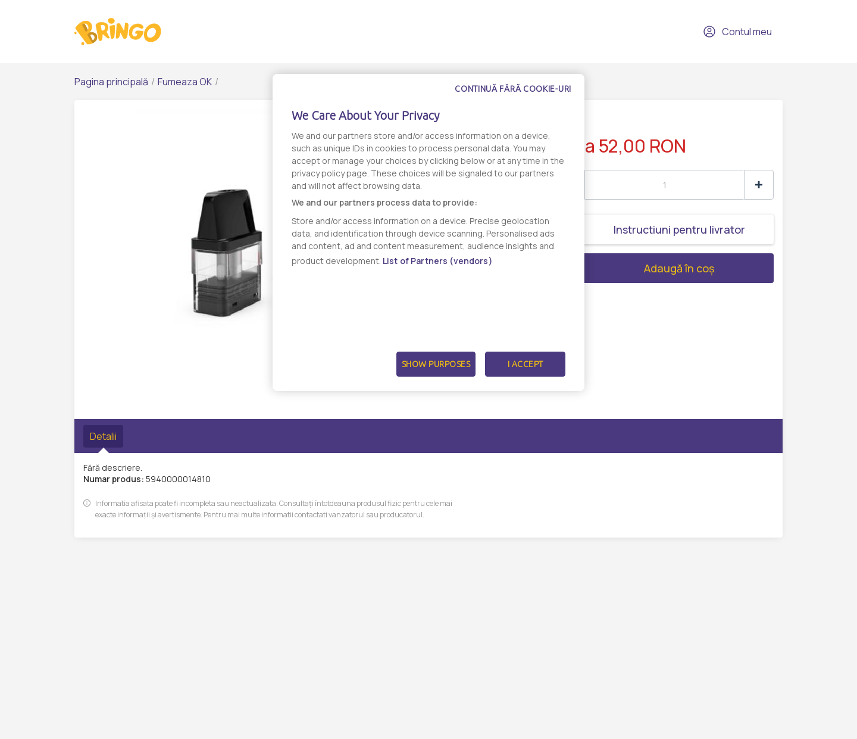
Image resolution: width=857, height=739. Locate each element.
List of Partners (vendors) (438, 260)
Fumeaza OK (185, 81)
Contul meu (737, 31)
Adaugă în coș (635, 268)
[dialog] (428, 232)
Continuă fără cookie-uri (513, 89)
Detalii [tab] (103, 436)
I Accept (525, 364)
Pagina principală (111, 81)
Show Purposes (436, 364)
